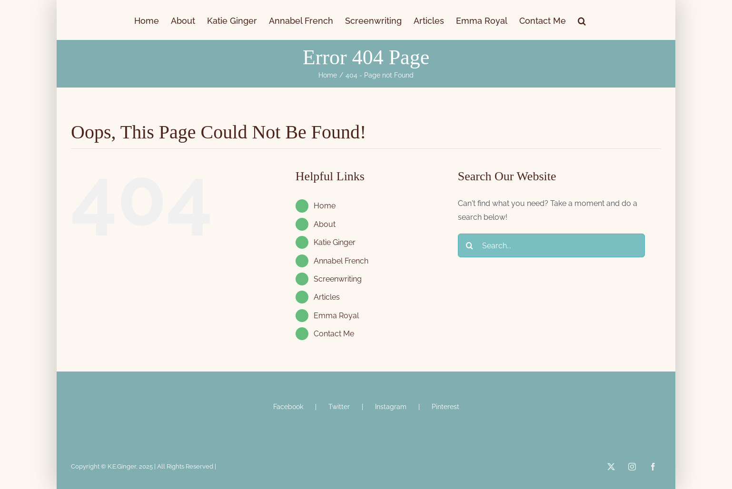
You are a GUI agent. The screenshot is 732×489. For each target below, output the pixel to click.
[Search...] (551, 245)
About (325, 224)
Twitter (339, 407)
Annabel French (341, 260)
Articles (327, 297)
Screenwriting (338, 279)
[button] (582, 20)
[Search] (470, 245)
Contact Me (334, 333)
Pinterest (445, 407)
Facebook (288, 407)
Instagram (390, 407)
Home (325, 205)
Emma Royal (336, 315)
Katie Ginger (335, 242)
